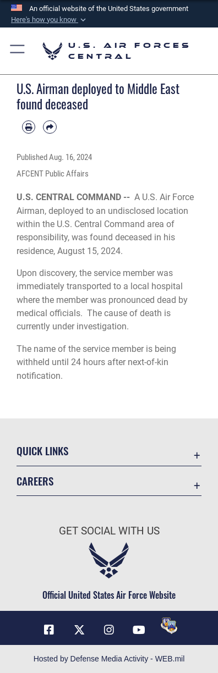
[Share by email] (49, 127)
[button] (49, 19)
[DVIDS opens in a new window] (169, 625)
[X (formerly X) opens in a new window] (79, 630)
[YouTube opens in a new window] (138, 630)
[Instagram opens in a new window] (109, 630)
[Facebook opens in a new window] (49, 630)
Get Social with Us (109, 531)
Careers (35, 481)
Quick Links (42, 451)
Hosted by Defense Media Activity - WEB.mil (109, 658)
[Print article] (28, 127)
